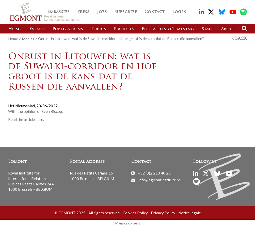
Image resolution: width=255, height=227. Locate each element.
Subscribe (126, 12)
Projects (124, 29)
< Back (239, 39)
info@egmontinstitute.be (159, 180)
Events (37, 29)
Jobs (102, 12)
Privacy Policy (163, 213)
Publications (67, 29)
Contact (155, 12)
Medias (28, 38)
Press (83, 12)
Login (179, 12)
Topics (98, 29)
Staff (207, 29)
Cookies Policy (135, 213)
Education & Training (167, 29)
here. (39, 119)
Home (15, 29)
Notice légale (189, 213)
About (228, 29)
